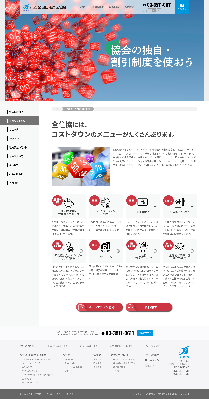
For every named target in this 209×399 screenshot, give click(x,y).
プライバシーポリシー (53, 394)
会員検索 (96, 354)
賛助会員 (97, 367)
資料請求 (141, 307)
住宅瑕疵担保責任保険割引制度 (36, 359)
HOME (82, 7)
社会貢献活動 (152, 360)
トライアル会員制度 (73, 367)
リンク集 (69, 394)
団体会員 (97, 363)
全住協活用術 (27, 345)
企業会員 (97, 359)
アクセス (68, 370)
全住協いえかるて (30, 370)
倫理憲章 (37, 394)
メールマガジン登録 (95, 307)
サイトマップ (25, 394)
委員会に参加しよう (57, 345)
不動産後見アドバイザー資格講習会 (37, 374)
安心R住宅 (26, 378)
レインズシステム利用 (31, 363)
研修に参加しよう (88, 345)
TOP (56, 109)
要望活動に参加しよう (121, 345)
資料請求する (145, 332)
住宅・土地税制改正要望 (124, 359)
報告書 (116, 370)
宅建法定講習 (152, 354)
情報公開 (149, 365)
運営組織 (69, 359)
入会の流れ (70, 363)
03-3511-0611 (159, 4)
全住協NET (27, 367)
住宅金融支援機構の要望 (124, 363)
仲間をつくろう (151, 345)
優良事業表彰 (119, 367)
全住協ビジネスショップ (32, 382)
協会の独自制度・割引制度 (33, 354)
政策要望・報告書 (120, 354)
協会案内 (67, 354)
